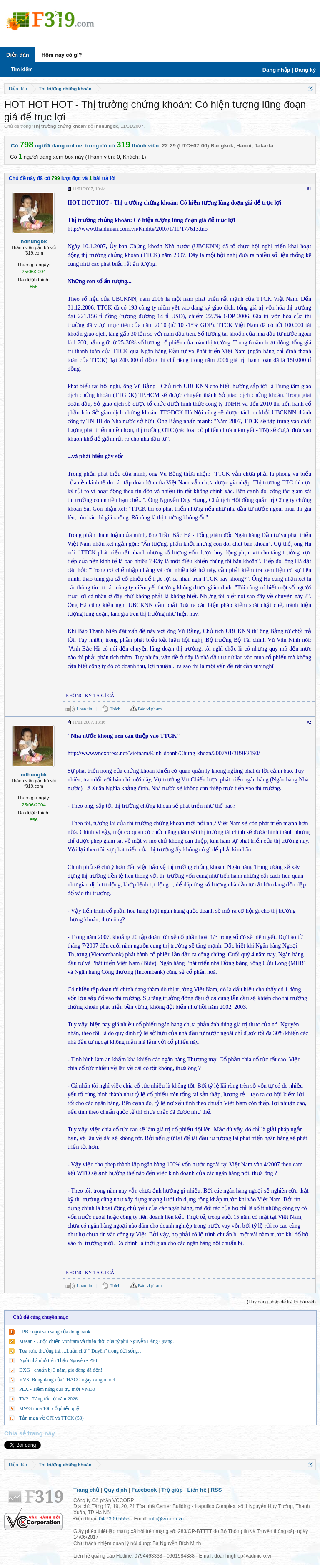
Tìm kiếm (21, 69)
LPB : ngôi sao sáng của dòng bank (54, 1332)
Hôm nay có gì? (62, 55)
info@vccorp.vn (166, 1519)
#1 (309, 188)
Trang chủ (86, 1490)
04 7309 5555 (114, 1519)
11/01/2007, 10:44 (88, 188)
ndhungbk (107, 126)
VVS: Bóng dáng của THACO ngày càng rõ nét (67, 1380)
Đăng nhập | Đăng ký (289, 70)
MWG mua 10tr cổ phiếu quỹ (49, 1408)
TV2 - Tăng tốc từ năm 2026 (48, 1399)
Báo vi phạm (150, 708)
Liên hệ (197, 1490)
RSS (216, 1490)
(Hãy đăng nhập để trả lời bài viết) (281, 1301)
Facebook (144, 1490)
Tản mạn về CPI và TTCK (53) (51, 1418)
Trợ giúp (171, 1490)
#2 (309, 721)
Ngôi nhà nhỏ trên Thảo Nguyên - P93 (58, 1360)
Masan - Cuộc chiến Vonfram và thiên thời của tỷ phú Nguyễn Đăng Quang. (96, 1341)
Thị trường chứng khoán (59, 126)
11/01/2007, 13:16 (88, 721)
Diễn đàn (17, 55)
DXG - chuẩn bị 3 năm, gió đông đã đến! (60, 1370)
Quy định (115, 1490)
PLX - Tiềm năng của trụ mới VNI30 (57, 1389)
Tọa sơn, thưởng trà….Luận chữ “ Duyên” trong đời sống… (81, 1351)
